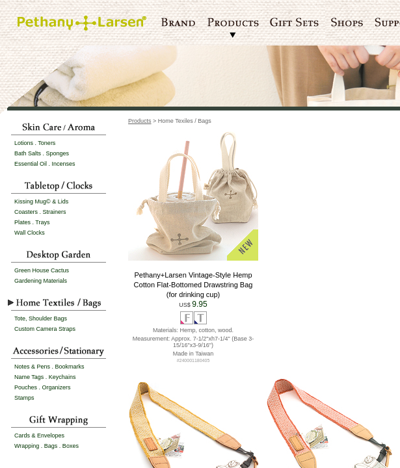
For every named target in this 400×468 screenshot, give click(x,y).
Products (140, 121)
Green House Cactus (41, 270)
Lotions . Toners (34, 143)
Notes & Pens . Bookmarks (49, 366)
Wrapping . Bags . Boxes (46, 446)
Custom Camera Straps (44, 329)
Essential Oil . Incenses (44, 164)
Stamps (24, 398)
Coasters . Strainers (40, 212)
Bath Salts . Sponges (41, 153)
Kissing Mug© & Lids (41, 201)
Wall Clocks (29, 232)
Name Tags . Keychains (44, 377)
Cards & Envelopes (39, 435)
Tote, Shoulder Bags (40, 318)
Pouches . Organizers (42, 387)
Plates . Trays (32, 222)
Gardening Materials (40, 281)
